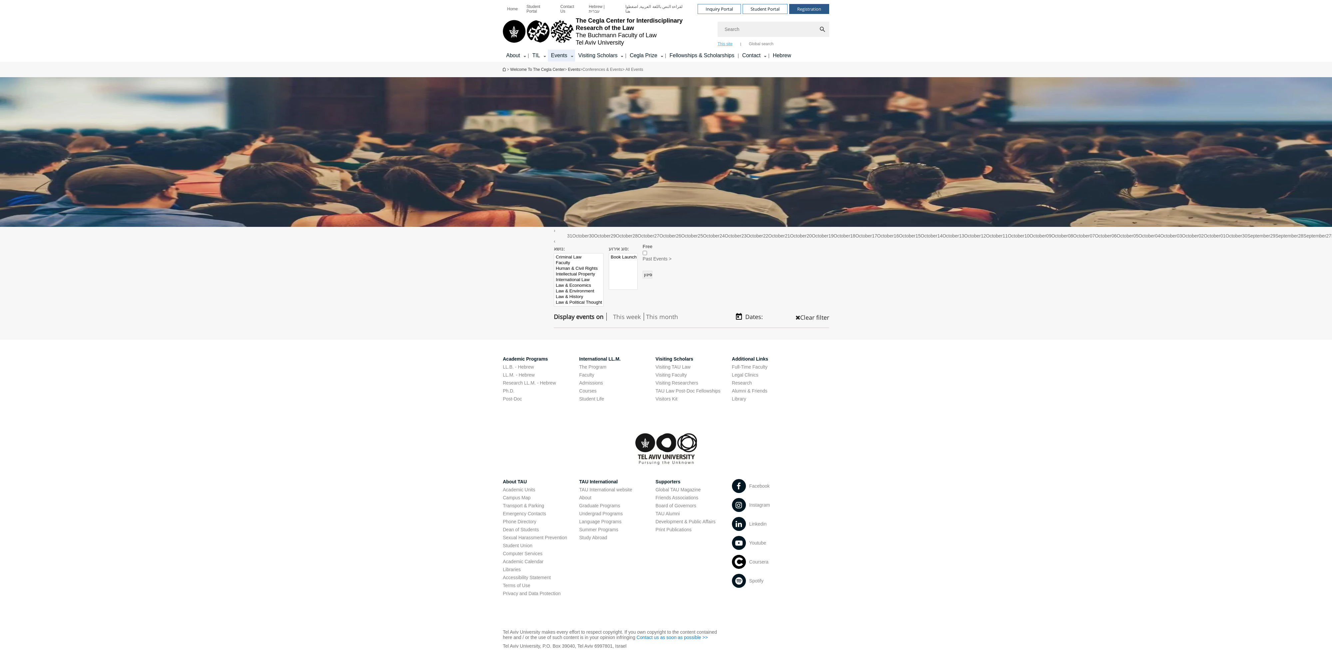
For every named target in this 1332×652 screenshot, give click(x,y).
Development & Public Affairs (686, 521)
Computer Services (522, 553)
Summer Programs (598, 529)
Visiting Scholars (598, 55)
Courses (587, 391)
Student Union (517, 545)
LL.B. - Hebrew (518, 367)
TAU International (598, 481)
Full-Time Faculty (750, 367)
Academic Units (519, 489)
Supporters (668, 481)
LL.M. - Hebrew (519, 375)
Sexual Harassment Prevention (535, 537)
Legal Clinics (745, 375)
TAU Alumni (668, 513)
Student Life (591, 399)
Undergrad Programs (601, 513)
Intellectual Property (579, 274)
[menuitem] (512, 9)
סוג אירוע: (619, 248)
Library (739, 399)
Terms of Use (516, 585)
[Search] (773, 29)
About (513, 55)
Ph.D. (508, 391)
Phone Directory (519, 521)
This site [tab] (725, 44)
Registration (809, 9)
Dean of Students (521, 529)
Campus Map (516, 497)
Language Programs (600, 521)
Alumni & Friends (750, 391)
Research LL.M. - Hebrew (529, 383)
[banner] (666, 31)
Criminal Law (579, 257)
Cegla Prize (643, 55)
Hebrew (782, 55)
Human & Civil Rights (579, 268)
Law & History (579, 297)
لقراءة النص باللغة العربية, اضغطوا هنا (654, 9)
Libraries (512, 569)
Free (648, 246)
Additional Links (750, 359)
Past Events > (657, 258)
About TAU (515, 481)
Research (742, 383)
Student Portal (533, 9)
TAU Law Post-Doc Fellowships (688, 391)
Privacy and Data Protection (532, 593)
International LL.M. (599, 359)
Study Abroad (593, 537)
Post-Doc (512, 399)
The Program (592, 367)
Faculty (579, 263)
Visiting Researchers (677, 383)
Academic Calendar (523, 561)
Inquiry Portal (719, 9)
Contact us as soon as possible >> (672, 637)
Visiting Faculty (671, 375)
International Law (579, 280)
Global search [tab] (761, 44)
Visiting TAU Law (673, 367)
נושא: (559, 248)
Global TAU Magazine (678, 489)
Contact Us (567, 9)
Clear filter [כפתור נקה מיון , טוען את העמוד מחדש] (812, 317)
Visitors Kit (667, 399)
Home (512, 9)
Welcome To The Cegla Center (505, 69)
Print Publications (674, 529)
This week (627, 317)
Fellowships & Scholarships (701, 55)
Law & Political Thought (579, 302)
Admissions (591, 383)
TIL (536, 55)
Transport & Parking (523, 505)
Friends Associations (677, 497)
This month (662, 317)
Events (559, 55)
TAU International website (605, 489)
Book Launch (623, 257)
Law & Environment (579, 291)
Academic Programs (525, 359)
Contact (751, 55)
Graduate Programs (599, 505)
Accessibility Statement (527, 577)
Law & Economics (579, 285)
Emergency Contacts (524, 513)
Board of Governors (676, 505)
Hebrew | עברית (597, 9)
